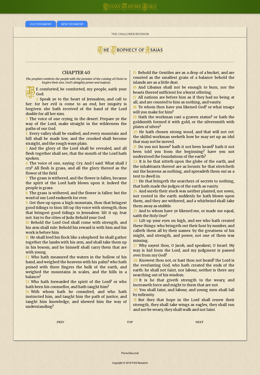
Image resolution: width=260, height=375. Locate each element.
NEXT (200, 322)
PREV (60, 322)
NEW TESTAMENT (72, 24)
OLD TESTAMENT (40, 24)
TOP (130, 322)
